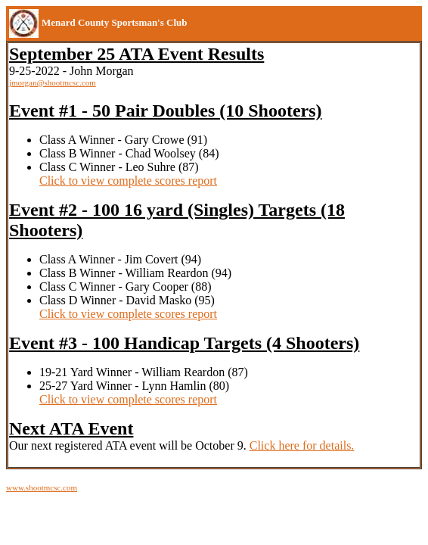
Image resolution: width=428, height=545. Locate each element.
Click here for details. (302, 445)
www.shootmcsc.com (41, 487)
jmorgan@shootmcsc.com (52, 82)
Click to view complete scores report (128, 180)
